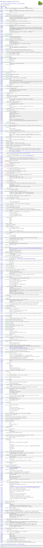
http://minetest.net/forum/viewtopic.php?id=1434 (26, 258)
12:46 (2, 209)
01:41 (2, 23)
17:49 (2, 426)
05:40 (2, 101)
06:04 (2, 132)
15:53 (2, 301)
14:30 (2, 255)
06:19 (2, 146)
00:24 (1, 9)
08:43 (2, 156)
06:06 (2, 141)
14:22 (2, 230)
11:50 (2, 191)
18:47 (2, 462)
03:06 (2, 31)
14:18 (2, 227)
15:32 (2, 269)
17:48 (2, 415)
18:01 (2, 460)
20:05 (2, 523)
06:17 (2, 145)
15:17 (2, 258)
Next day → (16, 3)
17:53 (2, 443)
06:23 (2, 150)
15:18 (2, 264)
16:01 (2, 306)
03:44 (2, 50)
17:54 (2, 448)
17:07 (2, 371)
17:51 (2, 436)
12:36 (2, 207)
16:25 (2, 331)
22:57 (2, 537)
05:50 (2, 123)
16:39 (2, 338)
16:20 (2, 315)
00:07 (2, 8)
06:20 (2, 147)
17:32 (2, 386)
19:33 (2, 480)
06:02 (1, 124)
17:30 (2, 384)
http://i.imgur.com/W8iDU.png (28, 155)
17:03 (2, 359)
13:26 (1, 216)
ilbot (3, 546)
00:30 (2, 11)
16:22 (2, 319)
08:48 (2, 159)
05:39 (2, 100)
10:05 (2, 168)
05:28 (2, 81)
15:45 (2, 275)
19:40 (2, 506)
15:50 (2, 290)
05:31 (1, 87)
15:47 (2, 286)
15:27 (2, 267)
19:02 (2, 474)
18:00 (2, 454)
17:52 (2, 438)
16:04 (2, 310)
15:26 (2, 265)
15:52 (2, 295)
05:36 (2, 94)
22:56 (2, 535)
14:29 (2, 247)
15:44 (2, 274)
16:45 (2, 340)
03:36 (2, 41)
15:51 (2, 293)
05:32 (2, 89)
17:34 (2, 389)
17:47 (2, 409)
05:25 (2, 56)
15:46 (2, 284)
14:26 (2, 241)
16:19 (2, 313)
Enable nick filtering (3, 6)
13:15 (2, 211)
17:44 (2, 407)
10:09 (2, 178)
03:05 (2, 27)
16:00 (2, 304)
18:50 (1, 464)
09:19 (2, 160)
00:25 (2, 10)
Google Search (20, 3)
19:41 (2, 512)
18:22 (1, 461)
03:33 (2, 35)
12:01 (2, 201)
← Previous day (2, 3)
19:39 (2, 504)
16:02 (2, 307)
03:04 (2, 26)
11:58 (2, 199)
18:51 (2, 465)
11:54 (2, 195)
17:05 (2, 370)
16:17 (1, 312)
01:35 (2, 16)
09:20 (2, 161)
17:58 (2, 451)
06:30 (2, 153)
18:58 (2, 469)
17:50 (2, 430)
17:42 (2, 396)
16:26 (2, 334)
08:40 (2, 155)
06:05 (2, 138)
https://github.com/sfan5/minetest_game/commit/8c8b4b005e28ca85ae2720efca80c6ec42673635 (26, 152)
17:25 (2, 377)
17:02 (2, 356)
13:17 (2, 215)
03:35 (2, 36)
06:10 (2, 144)
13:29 (2, 222)
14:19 (2, 228)
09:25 (2, 165)
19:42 (1, 518)
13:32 (2, 223)
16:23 (2, 322)
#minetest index (10, 3)
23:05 (2, 541)
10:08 (2, 172)
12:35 (2, 206)
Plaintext (23, 3)
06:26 (2, 152)
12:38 (2, 208)
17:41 (2, 395)
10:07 (2, 169)
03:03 (2, 25)
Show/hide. (16, 12)
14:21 (2, 229)
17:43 (2, 401)
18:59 (2, 470)
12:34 (2, 203)
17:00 (2, 352)
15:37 (2, 273)
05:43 (2, 120)
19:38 (2, 501)
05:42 (2, 108)
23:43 (2, 542)
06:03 (2, 125)
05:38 (2, 95)
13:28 (2, 217)
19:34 (2, 485)
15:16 (2, 257)
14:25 (2, 235)
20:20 (2, 529)
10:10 (2, 186)
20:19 (2, 528)
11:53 (1, 194)
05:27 (2, 80)
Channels (6, 3)
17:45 (2, 408)
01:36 (2, 17)
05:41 (2, 106)
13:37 (2, 224)
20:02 (2, 519)
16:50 (2, 351)
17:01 (2, 355)
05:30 (2, 86)
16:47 (2, 349)
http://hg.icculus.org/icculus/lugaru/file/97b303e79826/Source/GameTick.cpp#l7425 (24, 486)
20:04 (2, 521)
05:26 (2, 64)
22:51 (2, 531)
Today (13, 3)
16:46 (2, 345)
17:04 (2, 364)
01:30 (2, 13)
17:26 (2, 380)
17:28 (2, 383)
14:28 (2, 242)
